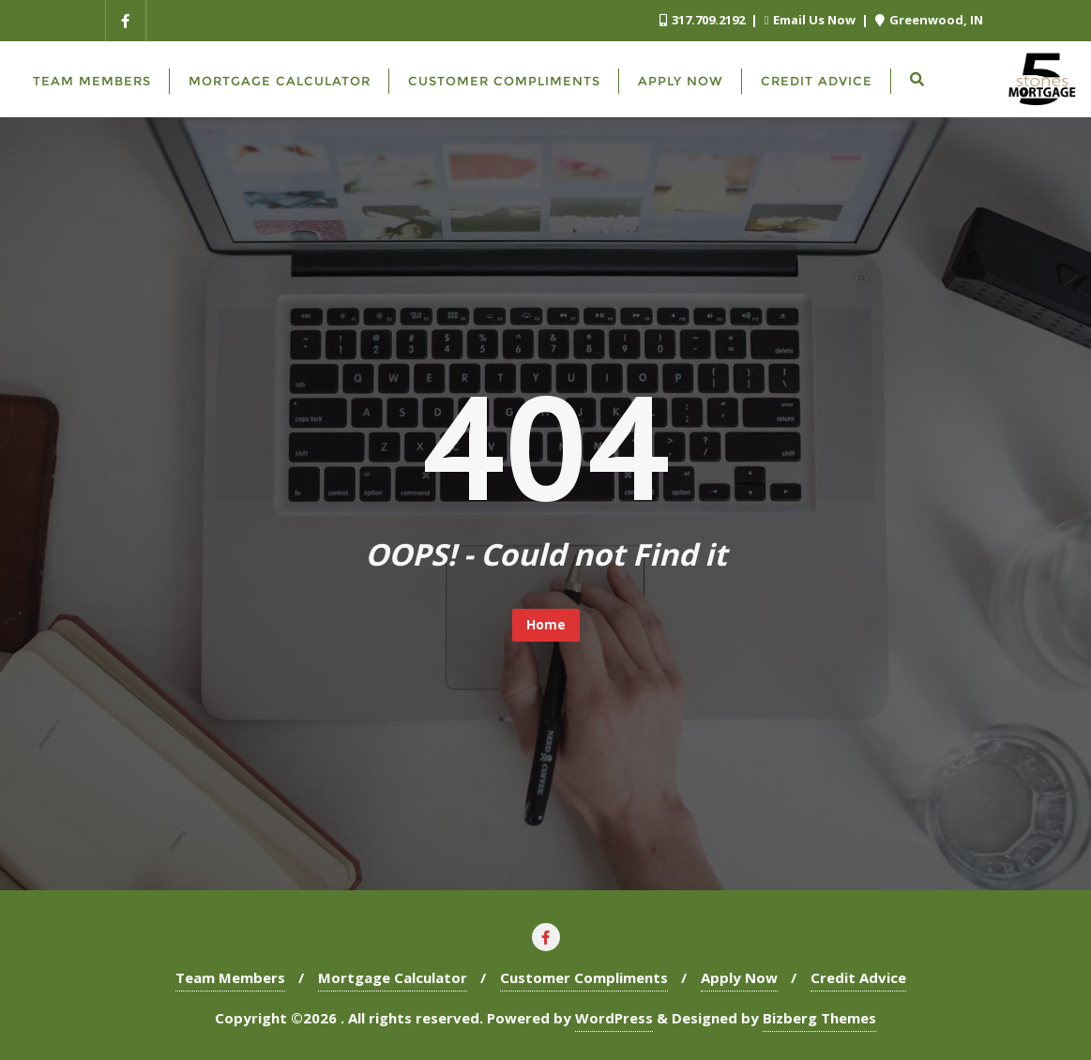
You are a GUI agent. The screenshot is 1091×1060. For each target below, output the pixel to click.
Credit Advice (858, 977)
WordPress (614, 1017)
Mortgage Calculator (392, 977)
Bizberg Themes (819, 1017)
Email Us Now (812, 19)
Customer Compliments (584, 977)
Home (546, 624)
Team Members (230, 977)
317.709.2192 (703, 19)
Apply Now (739, 977)
